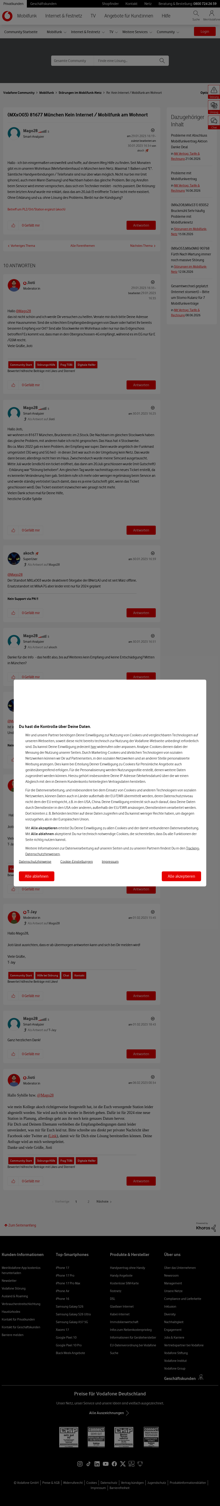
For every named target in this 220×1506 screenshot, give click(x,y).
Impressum (110, 861)
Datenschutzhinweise (35, 861)
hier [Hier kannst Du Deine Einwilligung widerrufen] (93, 746)
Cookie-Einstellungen (76, 861)
